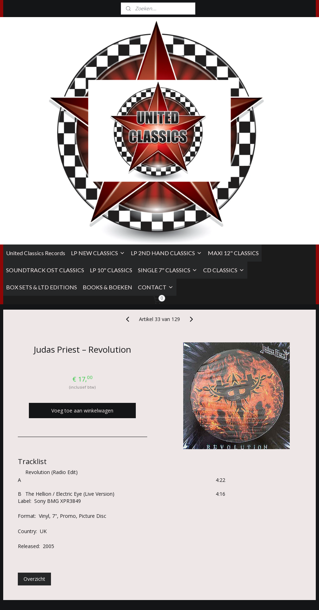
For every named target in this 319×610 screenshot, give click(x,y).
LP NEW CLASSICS (98, 127)
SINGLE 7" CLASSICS (167, 144)
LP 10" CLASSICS (111, 144)
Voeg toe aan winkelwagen (82, 285)
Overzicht (34, 453)
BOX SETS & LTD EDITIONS (41, 161)
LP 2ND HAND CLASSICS (166, 127)
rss (207, 597)
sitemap (192, 597)
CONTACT (156, 161)
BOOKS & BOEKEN (107, 161)
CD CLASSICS (224, 144)
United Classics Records (35, 127)
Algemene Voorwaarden (28, 514)
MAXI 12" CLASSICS (233, 127)
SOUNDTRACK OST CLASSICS (45, 144)
